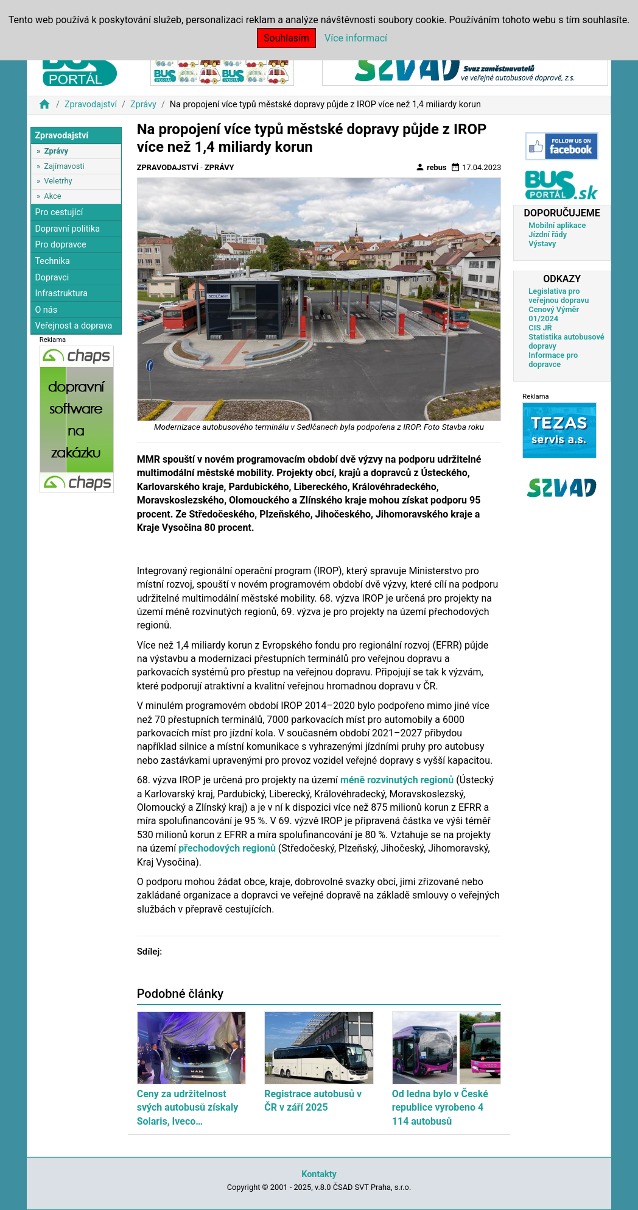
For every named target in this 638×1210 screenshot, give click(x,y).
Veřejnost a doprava (73, 326)
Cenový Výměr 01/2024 (553, 314)
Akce (52, 196)
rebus (431, 167)
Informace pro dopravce (553, 360)
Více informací (355, 38)
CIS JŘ (540, 327)
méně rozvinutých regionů (396, 780)
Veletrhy (58, 180)
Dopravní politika (67, 229)
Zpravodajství (91, 104)
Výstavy (542, 243)
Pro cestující (59, 212)
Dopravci (52, 277)
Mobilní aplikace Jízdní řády (557, 230)
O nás (46, 310)
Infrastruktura (61, 293)
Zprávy (143, 104)
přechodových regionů (227, 848)
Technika (52, 261)
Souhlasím (286, 38)
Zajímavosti (64, 166)
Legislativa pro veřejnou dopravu (558, 295)
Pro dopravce (60, 245)
